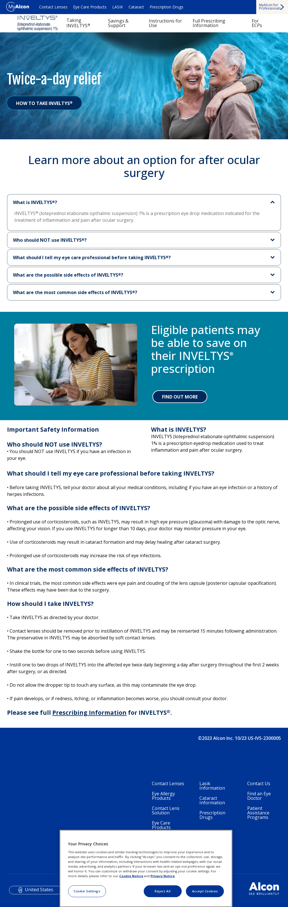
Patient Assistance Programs (258, 812)
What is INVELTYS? (35, 202)
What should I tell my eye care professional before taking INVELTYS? (92, 257)
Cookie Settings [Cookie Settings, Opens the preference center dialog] (87, 891)
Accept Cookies (205, 891)
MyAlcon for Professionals (270, 7)
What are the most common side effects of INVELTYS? (75, 292)
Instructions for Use (165, 23)
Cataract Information (212, 800)
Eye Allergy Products (163, 795)
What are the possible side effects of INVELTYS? (68, 275)
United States (39, 889)
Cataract (136, 7)
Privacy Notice (162, 876)
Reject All (163, 891)
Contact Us (258, 783)
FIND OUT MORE (180, 397)
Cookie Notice (131, 876)
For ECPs (257, 23)
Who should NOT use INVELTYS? (50, 240)
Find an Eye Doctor (259, 795)
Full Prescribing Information (209, 23)
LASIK (117, 7)
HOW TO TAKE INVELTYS (44, 103)
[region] (146, 868)
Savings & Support (118, 23)
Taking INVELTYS (78, 23)
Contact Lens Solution (165, 810)
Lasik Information (212, 785)
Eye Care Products (90, 7)
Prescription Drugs (166, 7)
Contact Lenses (53, 7)
